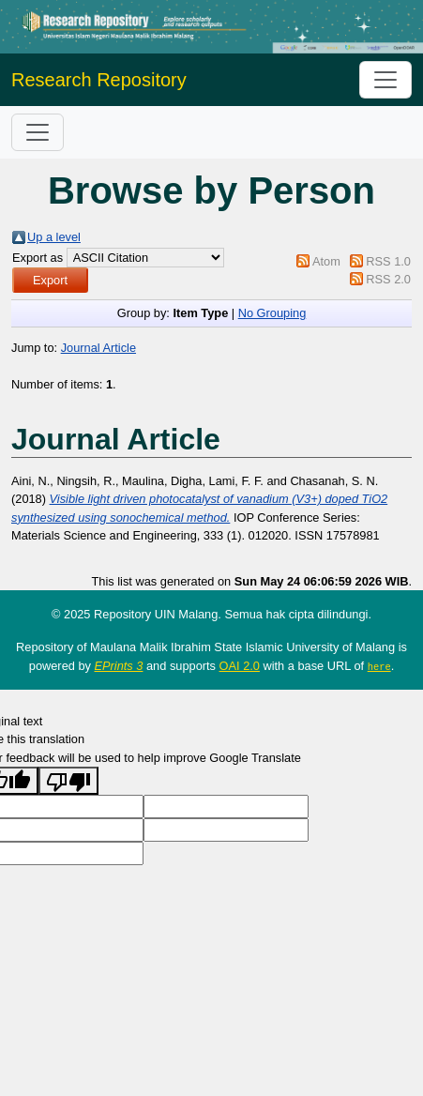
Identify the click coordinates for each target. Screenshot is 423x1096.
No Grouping (272, 313)
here (379, 666)
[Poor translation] (68, 780)
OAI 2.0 (239, 666)
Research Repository (99, 79)
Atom (326, 261)
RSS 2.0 (388, 279)
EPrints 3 (119, 666)
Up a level (54, 237)
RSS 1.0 (388, 261)
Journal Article (98, 348)
